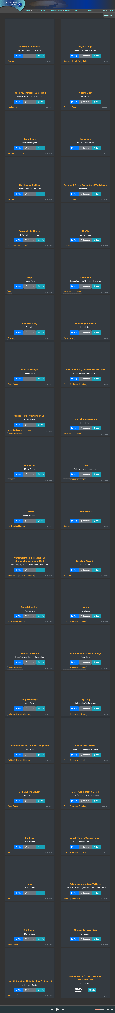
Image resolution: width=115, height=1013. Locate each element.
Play (18, 56)
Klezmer (11, 61)
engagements (56, 11)
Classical (11, 480)
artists (35, 11)
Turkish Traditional (15, 434)
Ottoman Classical (26, 575)
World (18, 107)
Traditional (75, 898)
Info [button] (41, 56)
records (44, 11)
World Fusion (69, 338)
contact (91, 11)
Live (15, 996)
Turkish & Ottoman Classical (75, 384)
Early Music (12, 575)
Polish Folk (76, 61)
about (83, 11)
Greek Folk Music (14, 246)
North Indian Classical (72, 292)
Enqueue (29, 56)
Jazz (18, 153)
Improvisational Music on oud (19, 430)
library (67, 11)
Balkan (66, 898)
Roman (83, 714)
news (75, 11)
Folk (85, 61)
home (27, 11)
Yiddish (11, 107)
